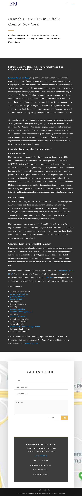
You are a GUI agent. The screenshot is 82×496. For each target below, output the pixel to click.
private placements (17, 296)
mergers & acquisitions (19, 294)
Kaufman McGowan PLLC (18, 78)
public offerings (16, 299)
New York (49, 278)
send (64, 443)
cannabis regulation (17, 309)
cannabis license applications (21, 311)
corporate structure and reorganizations (25, 326)
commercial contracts (18, 316)
